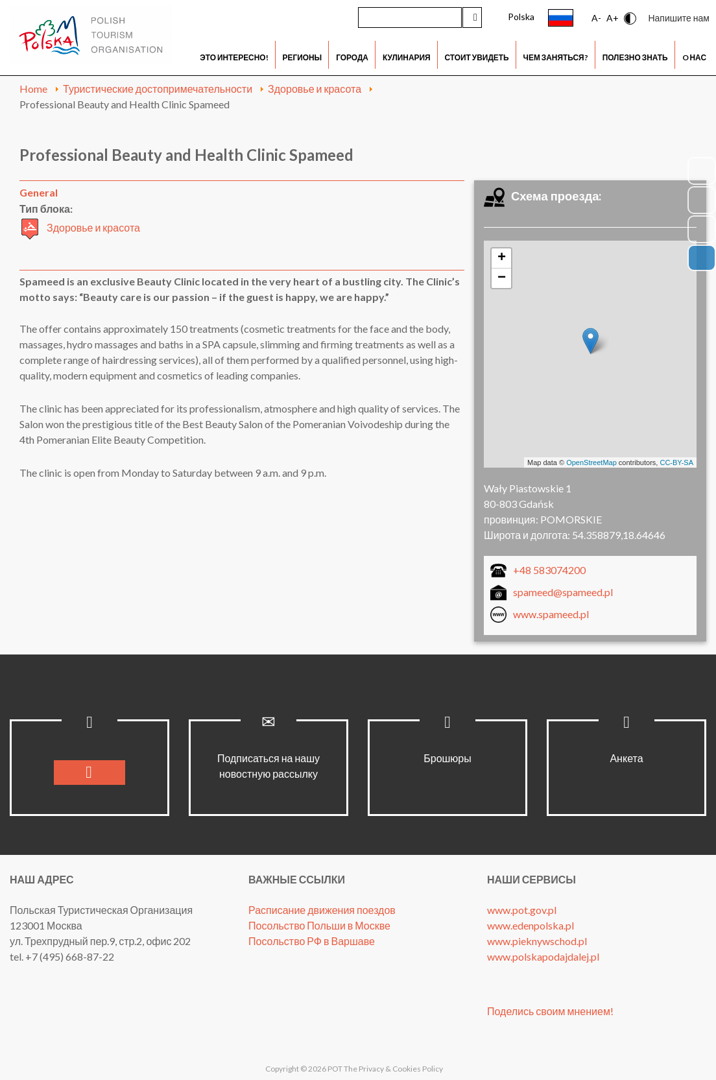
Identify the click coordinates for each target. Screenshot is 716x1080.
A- (596, 17)
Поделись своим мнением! (550, 1011)
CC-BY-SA (676, 462)
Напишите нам (679, 17)
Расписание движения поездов (322, 910)
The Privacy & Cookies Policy (393, 1069)
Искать (472, 17)
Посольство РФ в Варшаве (311, 941)
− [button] (501, 278)
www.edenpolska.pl (530, 925)
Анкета (626, 758)
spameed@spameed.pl (563, 592)
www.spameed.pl (551, 614)
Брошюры (447, 758)
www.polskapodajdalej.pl (543, 956)
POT (334, 1069)
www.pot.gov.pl (521, 910)
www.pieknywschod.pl (537, 941)
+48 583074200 (549, 570)
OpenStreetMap (591, 462)
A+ (612, 17)
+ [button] (501, 258)
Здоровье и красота (93, 227)
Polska (521, 16)
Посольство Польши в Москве (319, 925)
